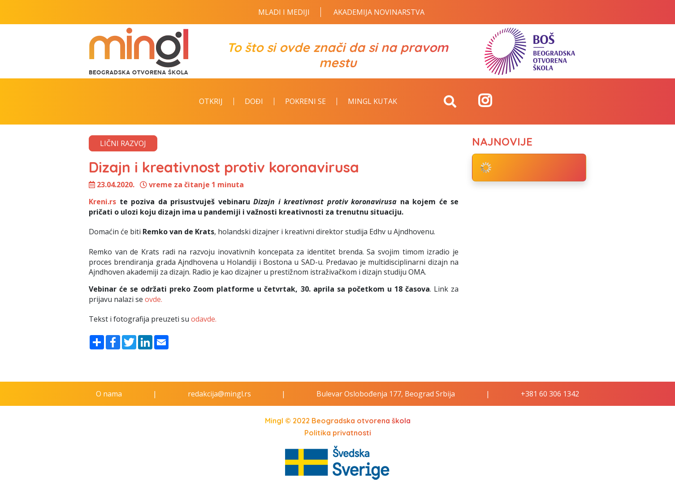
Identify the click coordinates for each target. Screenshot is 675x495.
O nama (109, 394)
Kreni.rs (102, 202)
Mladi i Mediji (284, 12)
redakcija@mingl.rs (219, 394)
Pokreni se (305, 102)
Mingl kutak (372, 102)
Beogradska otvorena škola (361, 420)
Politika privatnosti (337, 432)
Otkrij (211, 102)
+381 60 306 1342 (550, 394)
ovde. (153, 299)
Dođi (254, 102)
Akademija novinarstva (378, 12)
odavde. (203, 319)
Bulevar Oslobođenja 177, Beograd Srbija (385, 394)
